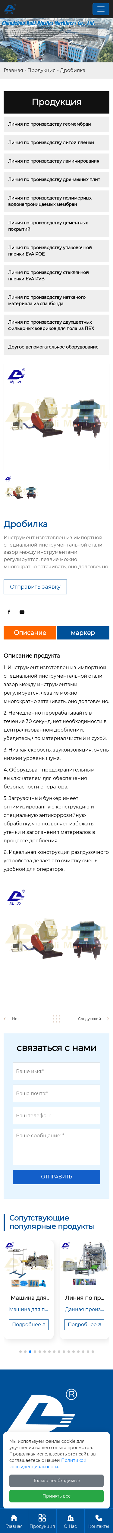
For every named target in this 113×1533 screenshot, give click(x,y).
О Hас (71, 1520)
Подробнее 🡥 (28, 1324)
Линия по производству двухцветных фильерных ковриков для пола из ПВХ (51, 325)
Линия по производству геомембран (49, 124)
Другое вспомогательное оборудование (53, 347)
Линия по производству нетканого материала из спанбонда (47, 300)
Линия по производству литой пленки (51, 142)
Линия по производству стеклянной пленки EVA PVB (49, 276)
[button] (20, 1351)
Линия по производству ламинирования (53, 161)
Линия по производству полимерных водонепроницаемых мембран (50, 201)
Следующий (89, 1018)
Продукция (41, 70)
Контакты (99, 1520)
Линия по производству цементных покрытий (48, 226)
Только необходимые (56, 1480)
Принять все (56, 1496)
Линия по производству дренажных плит (54, 179)
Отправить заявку (35, 586)
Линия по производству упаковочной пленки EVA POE (50, 251)
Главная (13, 70)
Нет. (16, 1018)
